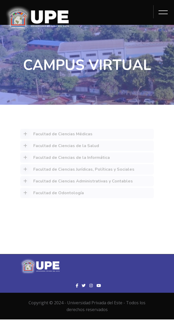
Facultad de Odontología (52, 194)
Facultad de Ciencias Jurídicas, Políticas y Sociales (77, 170)
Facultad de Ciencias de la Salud (59, 147)
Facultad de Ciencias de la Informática (65, 158)
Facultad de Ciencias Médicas (56, 135)
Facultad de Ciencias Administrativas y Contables (76, 182)
